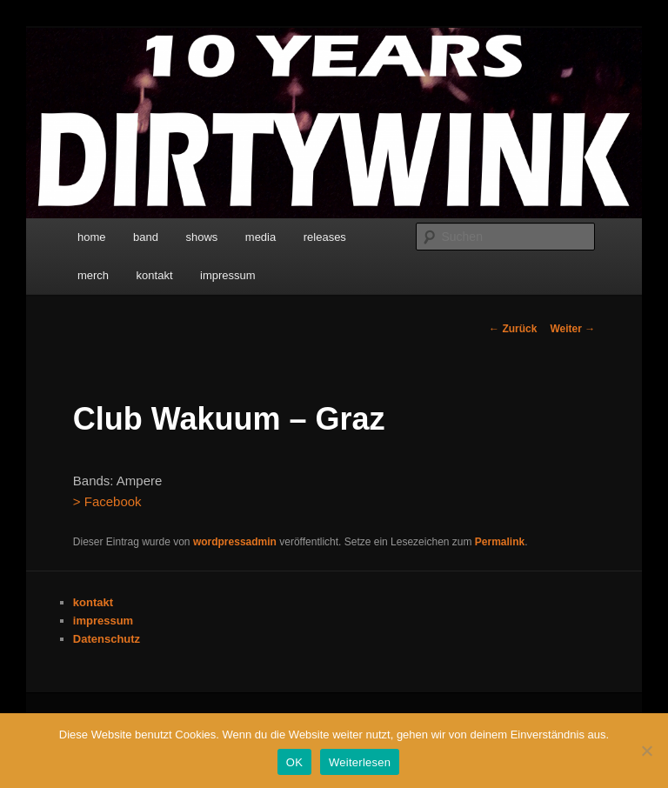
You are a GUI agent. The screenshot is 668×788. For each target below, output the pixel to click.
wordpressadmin (235, 542)
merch (93, 275)
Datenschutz (106, 638)
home (91, 237)
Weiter (572, 329)
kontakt (155, 275)
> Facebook (107, 501)
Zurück (513, 329)
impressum (228, 275)
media (260, 237)
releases (325, 237)
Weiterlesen (360, 762)
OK (294, 762)
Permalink (499, 542)
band (145, 237)
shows (201, 237)
